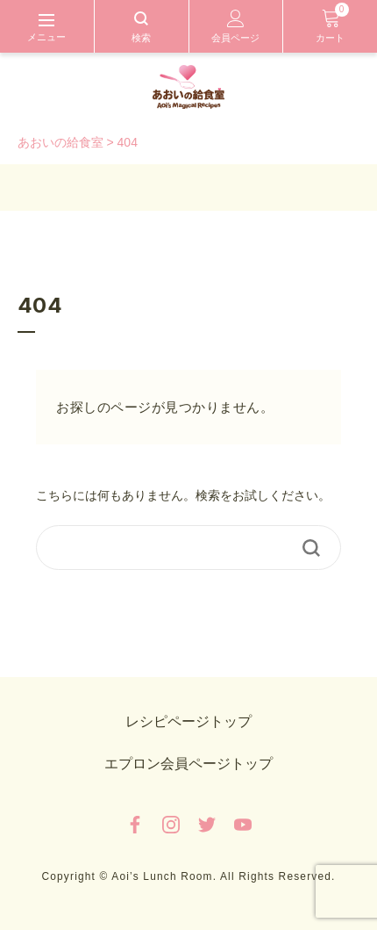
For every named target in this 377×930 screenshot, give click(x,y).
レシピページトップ (188, 721)
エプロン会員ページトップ (188, 763)
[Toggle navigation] (47, 26)
